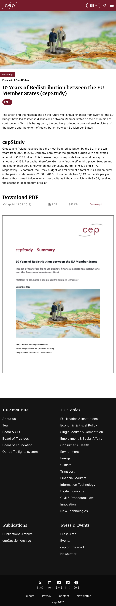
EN (7, 102)
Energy (65, 458)
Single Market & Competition (81, 432)
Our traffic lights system (20, 452)
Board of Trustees (15, 438)
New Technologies (74, 511)
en (93, 5)
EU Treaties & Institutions (79, 419)
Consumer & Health (74, 445)
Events (65, 540)
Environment (69, 452)
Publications (15, 525)
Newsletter (68, 554)
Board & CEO (12, 432)
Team (6, 425)
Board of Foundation (17, 445)
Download (95, 204)
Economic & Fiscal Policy (78, 425)
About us (9, 419)
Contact (64, 596)
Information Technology (77, 485)
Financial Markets (73, 478)
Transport (67, 471)
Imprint (30, 596)
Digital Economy (72, 491)
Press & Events (75, 525)
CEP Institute (16, 410)
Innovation (68, 504)
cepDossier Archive (16, 540)
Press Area (68, 534)
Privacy (46, 596)
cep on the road (72, 547)
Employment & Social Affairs (81, 438)
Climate (66, 465)
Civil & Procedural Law (77, 498)
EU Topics (70, 410)
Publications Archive (17, 534)
